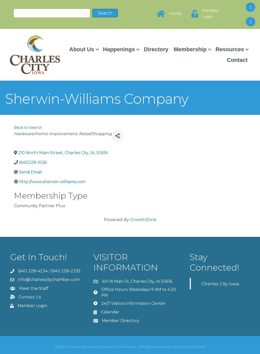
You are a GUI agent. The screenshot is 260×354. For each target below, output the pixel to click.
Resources (229, 49)
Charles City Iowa (220, 283)
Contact (236, 60)
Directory (155, 49)
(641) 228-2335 (65, 271)
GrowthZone (143, 219)
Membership (189, 49)
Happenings (119, 49)
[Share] (117, 135)
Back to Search (28, 127)
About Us (81, 49)
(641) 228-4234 (33, 271)
